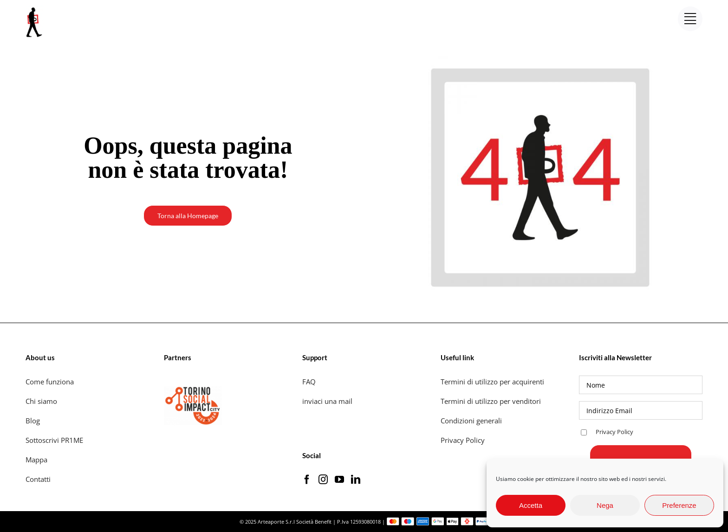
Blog (33, 420)
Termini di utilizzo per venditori (491, 401)
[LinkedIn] (355, 479)
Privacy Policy (464, 440)
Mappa (36, 459)
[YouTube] (339, 479)
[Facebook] (307, 479)
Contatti (38, 479)
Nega (605, 505)
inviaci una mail (327, 401)
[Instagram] (323, 479)
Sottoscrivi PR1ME (54, 440)
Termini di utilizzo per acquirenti (492, 381)
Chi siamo (42, 401)
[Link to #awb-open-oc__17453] (690, 18)
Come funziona (51, 381)
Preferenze (679, 505)
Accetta (530, 505)
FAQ (309, 381)
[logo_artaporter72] (35, 8)
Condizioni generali (471, 420)
